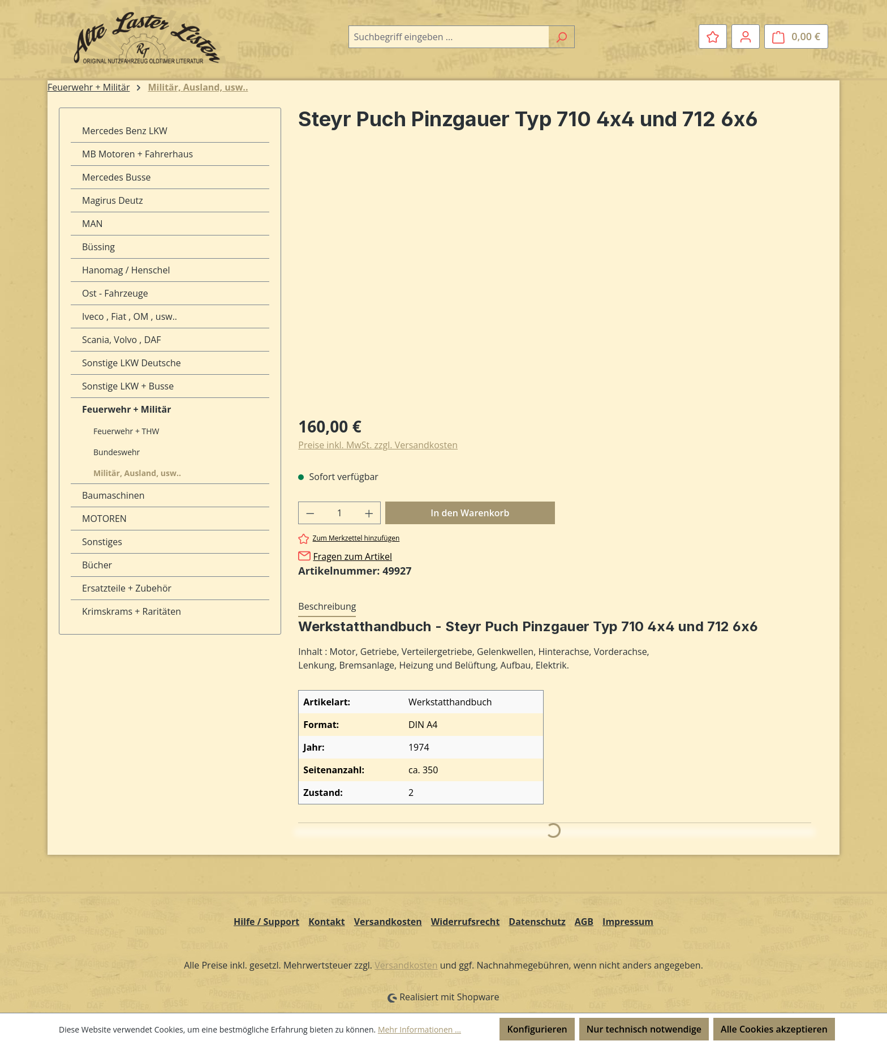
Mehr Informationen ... (419, 1029)
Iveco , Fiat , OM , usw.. (129, 316)
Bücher (97, 565)
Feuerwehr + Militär (126, 409)
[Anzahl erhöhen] (369, 513)
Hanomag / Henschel (126, 270)
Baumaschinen (113, 495)
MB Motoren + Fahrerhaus (137, 154)
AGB (584, 921)
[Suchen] (561, 36)
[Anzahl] (339, 513)
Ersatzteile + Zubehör (126, 588)
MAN (92, 223)
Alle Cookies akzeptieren (774, 1029)
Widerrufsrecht (465, 921)
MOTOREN (104, 518)
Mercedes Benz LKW (124, 131)
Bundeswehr (116, 452)
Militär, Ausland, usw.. (137, 473)
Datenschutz (537, 921)
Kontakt (326, 921)
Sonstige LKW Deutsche (131, 363)
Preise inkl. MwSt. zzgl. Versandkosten (378, 445)
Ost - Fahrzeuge (115, 293)
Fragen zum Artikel (352, 556)
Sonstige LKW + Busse (128, 386)
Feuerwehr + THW (126, 431)
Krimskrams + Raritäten (131, 611)
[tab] (327, 607)
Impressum (627, 921)
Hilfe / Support (266, 921)
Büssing (98, 247)
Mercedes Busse (116, 177)
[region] (555, 283)
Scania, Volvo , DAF (121, 339)
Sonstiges (102, 542)
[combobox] (448, 36)
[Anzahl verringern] (310, 513)
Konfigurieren (537, 1029)
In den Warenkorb (469, 513)
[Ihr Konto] (745, 36)
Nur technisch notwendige (644, 1029)
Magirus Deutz (112, 200)
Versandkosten (388, 921)
